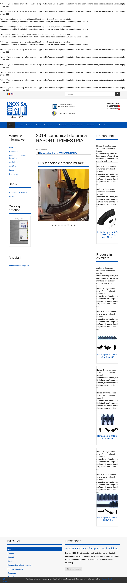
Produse (20, 125)
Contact (102, 125)
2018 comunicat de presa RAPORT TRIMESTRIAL (58, 153)
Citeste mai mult (106, 579)
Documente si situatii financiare (55, 125)
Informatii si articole (76, 125)
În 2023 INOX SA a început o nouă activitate (91, 548)
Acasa (11, 125)
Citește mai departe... (74, 569)
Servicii (38, 125)
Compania (90, 125)
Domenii (29, 125)
